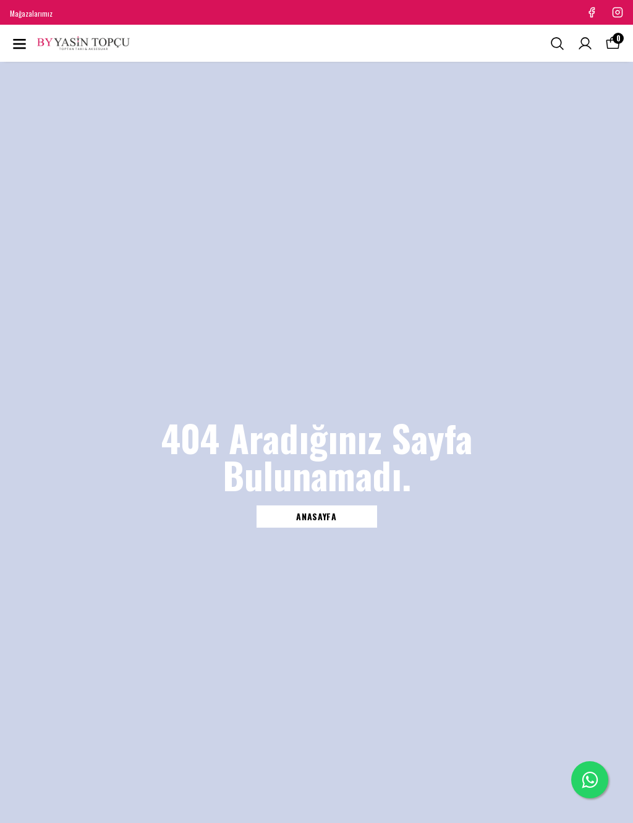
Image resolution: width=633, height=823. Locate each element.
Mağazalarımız (31, 13)
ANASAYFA (316, 516)
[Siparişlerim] (585, 43)
